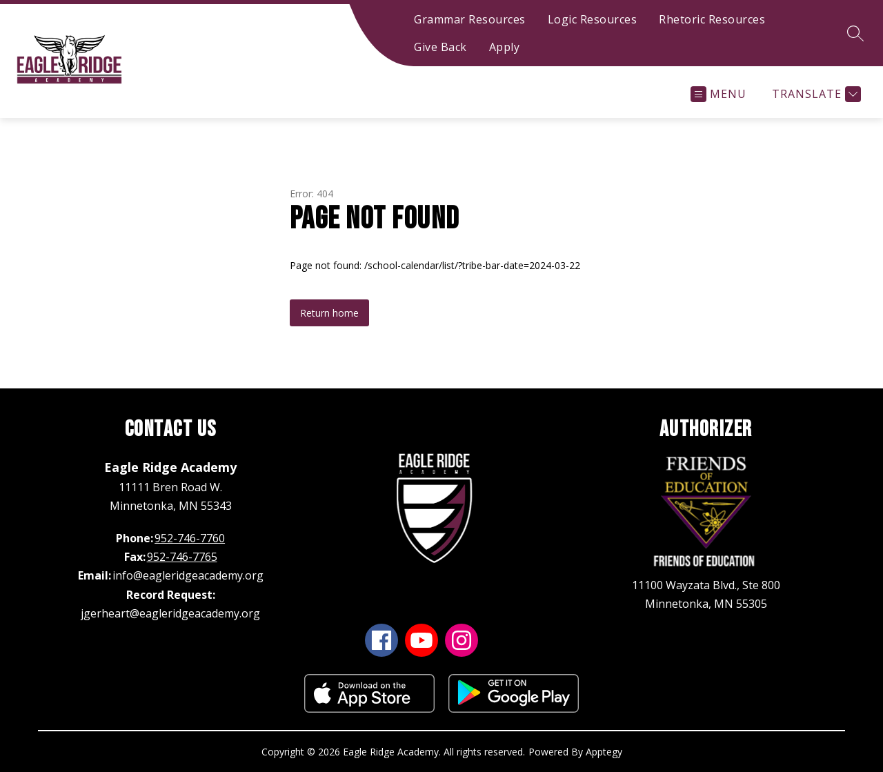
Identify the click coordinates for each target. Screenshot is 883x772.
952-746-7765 (182, 556)
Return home (329, 312)
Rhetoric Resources (712, 19)
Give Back (440, 47)
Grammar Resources (470, 19)
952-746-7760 (190, 538)
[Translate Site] (814, 94)
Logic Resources (592, 19)
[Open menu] (718, 94)
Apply (504, 47)
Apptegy (604, 751)
